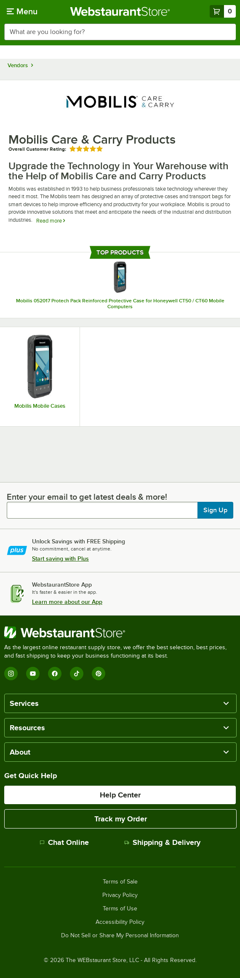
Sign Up (215, 510)
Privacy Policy (120, 895)
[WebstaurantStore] (120, 632)
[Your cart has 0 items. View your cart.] (223, 11)
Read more (50, 221)
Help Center (120, 795)
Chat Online (64, 842)
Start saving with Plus (60, 558)
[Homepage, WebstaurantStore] (120, 11)
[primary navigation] (22, 11)
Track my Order (120, 819)
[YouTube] (33, 673)
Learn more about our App (67, 601)
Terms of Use (120, 909)
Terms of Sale (120, 882)
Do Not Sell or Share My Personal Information (120, 936)
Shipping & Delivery (162, 842)
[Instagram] (11, 673)
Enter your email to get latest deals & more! (87, 497)
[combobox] (120, 32)
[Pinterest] (98, 673)
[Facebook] (54, 673)
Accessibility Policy (120, 922)
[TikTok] (76, 673)
